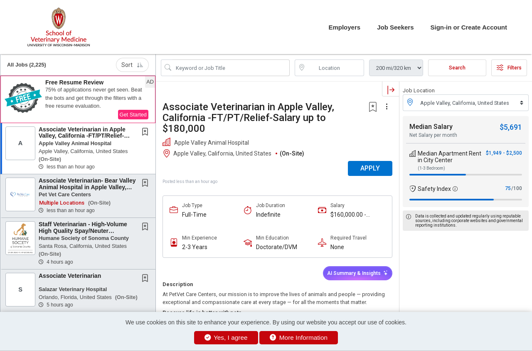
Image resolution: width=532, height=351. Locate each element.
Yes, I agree (226, 337)
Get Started (133, 114)
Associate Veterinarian (70, 275)
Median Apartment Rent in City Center (449, 156)
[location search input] (335, 67)
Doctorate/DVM (276, 247)
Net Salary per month (433, 135)
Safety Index (434, 188)
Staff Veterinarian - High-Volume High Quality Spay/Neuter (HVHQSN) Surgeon (83, 230)
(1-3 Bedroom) (431, 168)
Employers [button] (344, 27)
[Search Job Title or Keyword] (231, 67)
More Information (299, 337)
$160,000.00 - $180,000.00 (348, 214)
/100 (516, 188)
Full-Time (194, 214)
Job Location (419, 90)
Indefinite (268, 214)
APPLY (370, 168)
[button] (77, 99)
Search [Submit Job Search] (457, 68)
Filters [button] (509, 68)
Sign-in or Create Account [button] (469, 27)
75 (508, 188)
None (337, 247)
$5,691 (511, 127)
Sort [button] (132, 65)
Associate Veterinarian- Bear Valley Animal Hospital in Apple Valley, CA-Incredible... (87, 187)
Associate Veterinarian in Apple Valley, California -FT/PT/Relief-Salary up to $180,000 (82, 136)
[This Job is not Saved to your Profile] (146, 132)
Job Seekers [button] (395, 27)
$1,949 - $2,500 (504, 153)
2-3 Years (194, 247)
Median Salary (431, 127)
